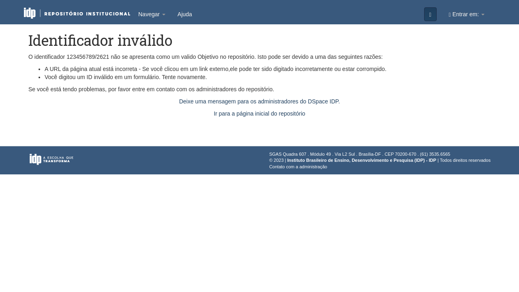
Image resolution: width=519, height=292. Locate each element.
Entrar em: (467, 14)
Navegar (151, 14)
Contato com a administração (298, 166)
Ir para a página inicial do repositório (259, 113)
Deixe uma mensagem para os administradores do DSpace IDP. (259, 101)
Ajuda (185, 14)
